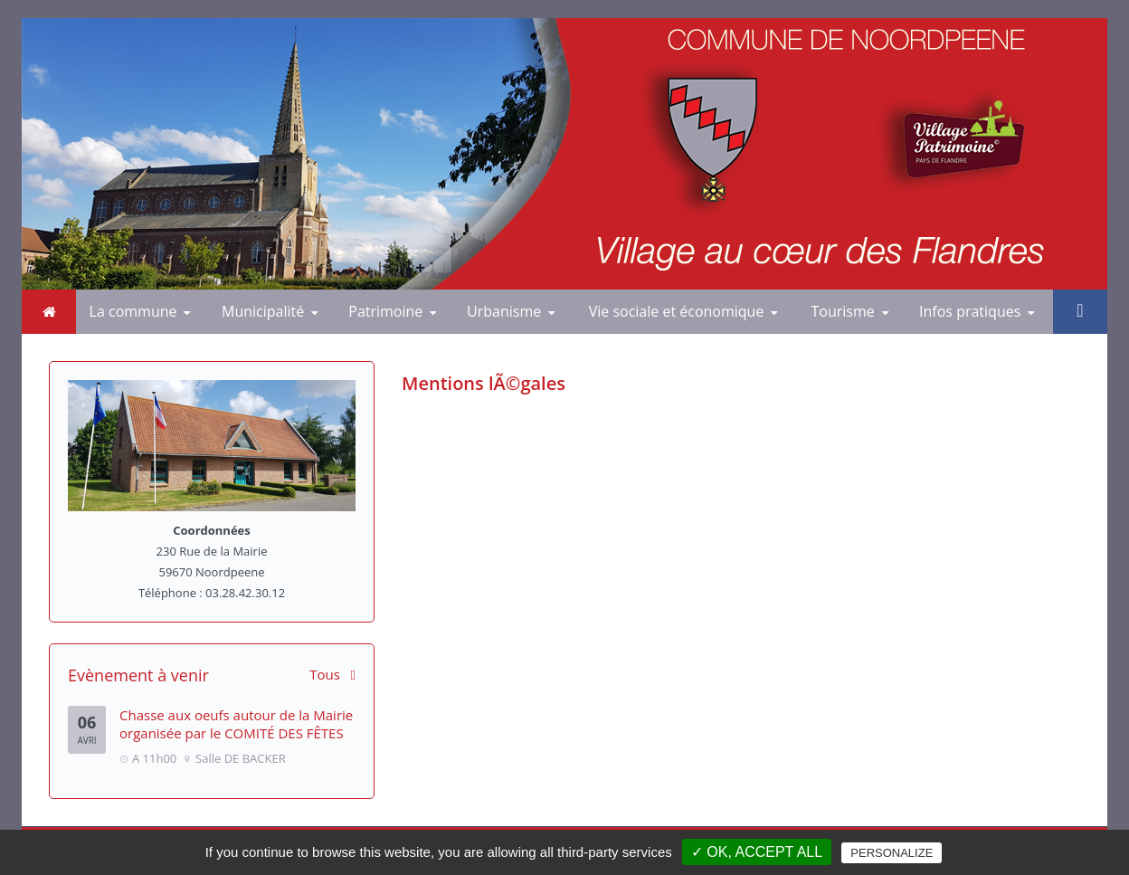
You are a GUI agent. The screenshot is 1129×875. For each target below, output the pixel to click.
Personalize (891, 853)
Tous (332, 674)
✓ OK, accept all (756, 852)
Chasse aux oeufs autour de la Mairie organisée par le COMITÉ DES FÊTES (236, 724)
